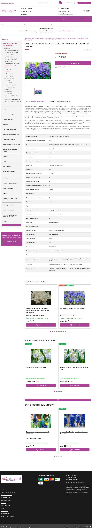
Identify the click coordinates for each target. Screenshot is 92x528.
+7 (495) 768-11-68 (26, 8)
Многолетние (7, 166)
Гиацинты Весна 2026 (10, 57)
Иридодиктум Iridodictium (13, 85)
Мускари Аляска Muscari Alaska (35, 366)
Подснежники (10, 78)
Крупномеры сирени (9, 139)
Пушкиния (9, 83)
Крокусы (8, 69)
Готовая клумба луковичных (12, 63)
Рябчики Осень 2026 (10, 61)
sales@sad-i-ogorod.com (66, 14)
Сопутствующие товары (10, 188)
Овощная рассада (8, 114)
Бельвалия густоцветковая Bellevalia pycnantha (40, 431)
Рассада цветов (7, 119)
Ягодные (5, 156)
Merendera (9, 91)
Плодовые (6, 109)
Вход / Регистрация (84, 3)
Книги (5, 193)
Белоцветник (10, 93)
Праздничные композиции (11, 144)
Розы (4, 161)
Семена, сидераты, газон (10, 183)
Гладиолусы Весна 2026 (11, 52)
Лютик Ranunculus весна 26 (12, 99)
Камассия (9, 89)
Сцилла (8, 80)
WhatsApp (23, 14)
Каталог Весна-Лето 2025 (22, 19)
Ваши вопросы (5, 512)
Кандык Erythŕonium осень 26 (12, 102)
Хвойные (5, 178)
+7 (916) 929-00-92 (26, 11)
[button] (51, 330)
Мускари (8, 72)
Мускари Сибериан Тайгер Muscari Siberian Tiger (74, 366)
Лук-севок (6, 124)
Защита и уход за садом (7, 3)
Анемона (7, 48)
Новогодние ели (8, 205)
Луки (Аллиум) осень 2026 (11, 50)
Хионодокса (9, 76)
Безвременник (10, 74)
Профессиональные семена (11, 134)
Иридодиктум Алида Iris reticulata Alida (71, 308)
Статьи (3, 507)
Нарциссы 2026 (8, 55)
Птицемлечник (10, 87)
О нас (9, 19)
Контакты (81, 19)
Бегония (6, 104)
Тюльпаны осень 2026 (10, 59)
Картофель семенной (9, 129)
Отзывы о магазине (39, 19)
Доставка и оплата (69, 19)
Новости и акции (54, 19)
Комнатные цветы (8, 210)
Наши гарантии (5, 504)
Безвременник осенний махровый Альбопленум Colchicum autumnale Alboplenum (40, 308)
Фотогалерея (4, 509)
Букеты (5, 222)
